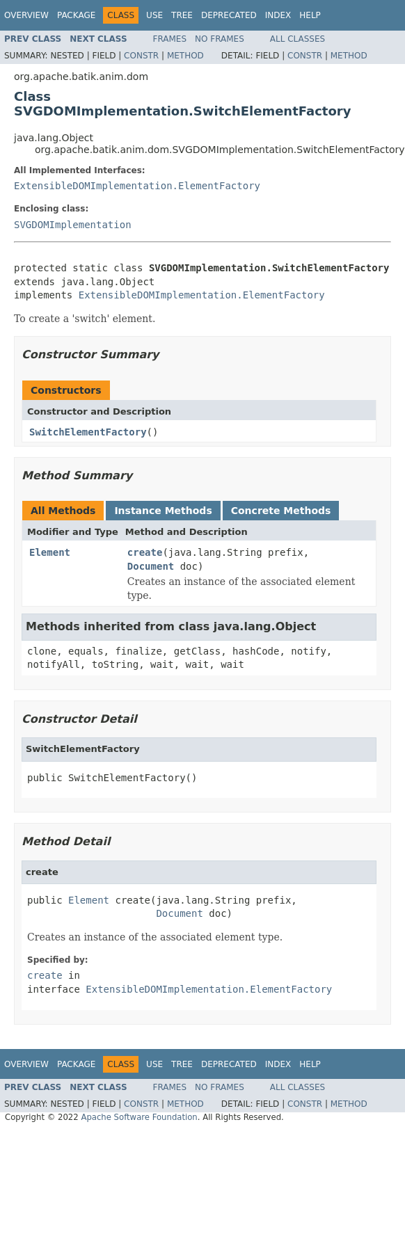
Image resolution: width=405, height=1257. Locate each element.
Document (150, 566)
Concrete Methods (281, 510)
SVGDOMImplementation (73, 224)
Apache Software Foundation (139, 1117)
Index (278, 15)
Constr (141, 56)
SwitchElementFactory (88, 432)
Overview (26, 15)
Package (76, 15)
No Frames (219, 39)
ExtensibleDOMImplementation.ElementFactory (137, 185)
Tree (182, 15)
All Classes (297, 39)
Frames (170, 39)
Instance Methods (163, 510)
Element (49, 552)
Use (154, 15)
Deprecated (229, 15)
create (145, 552)
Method (185, 56)
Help (310, 15)
